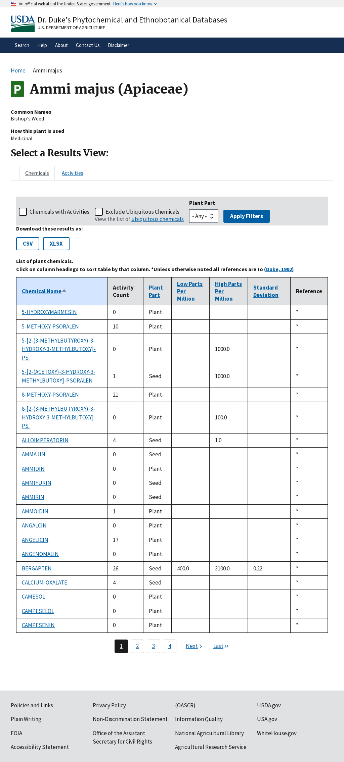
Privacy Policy (109, 705)
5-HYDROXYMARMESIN (49, 312)
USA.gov (267, 719)
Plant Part (202, 203)
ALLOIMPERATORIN (45, 440)
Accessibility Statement (40, 747)
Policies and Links (32, 705)
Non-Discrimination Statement (130, 719)
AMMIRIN (33, 497)
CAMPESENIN (38, 625)
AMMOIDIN (35, 511)
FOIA (16, 733)
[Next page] (195, 646)
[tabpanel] (172, 425)
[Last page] (221, 646)
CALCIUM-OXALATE (44, 582)
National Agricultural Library (209, 733)
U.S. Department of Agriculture (71, 27)
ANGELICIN (35, 540)
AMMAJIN (33, 454)
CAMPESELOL (38, 611)
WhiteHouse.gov (277, 733)
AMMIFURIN (36, 483)
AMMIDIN (33, 468)
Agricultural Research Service (211, 747)
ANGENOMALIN (40, 554)
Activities (72, 172)
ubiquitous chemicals (157, 219)
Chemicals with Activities (59, 211)
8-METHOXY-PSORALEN (50, 394)
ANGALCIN (34, 525)
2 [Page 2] (137, 646)
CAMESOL (33, 596)
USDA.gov (269, 705)
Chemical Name (44, 291)
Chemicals (37, 172)
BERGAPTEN (37, 568)
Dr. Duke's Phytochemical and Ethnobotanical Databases (132, 19)
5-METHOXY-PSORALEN (50, 326)
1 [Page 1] (121, 646)
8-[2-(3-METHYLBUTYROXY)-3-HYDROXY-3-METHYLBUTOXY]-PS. (59, 417)
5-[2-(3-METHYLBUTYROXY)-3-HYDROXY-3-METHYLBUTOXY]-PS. (59, 349)
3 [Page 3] (153, 646)
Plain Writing (26, 719)
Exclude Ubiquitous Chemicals (142, 211)
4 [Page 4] (169, 646)
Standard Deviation (265, 291)
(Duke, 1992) (279, 269)
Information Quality (199, 719)
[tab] (37, 173)
